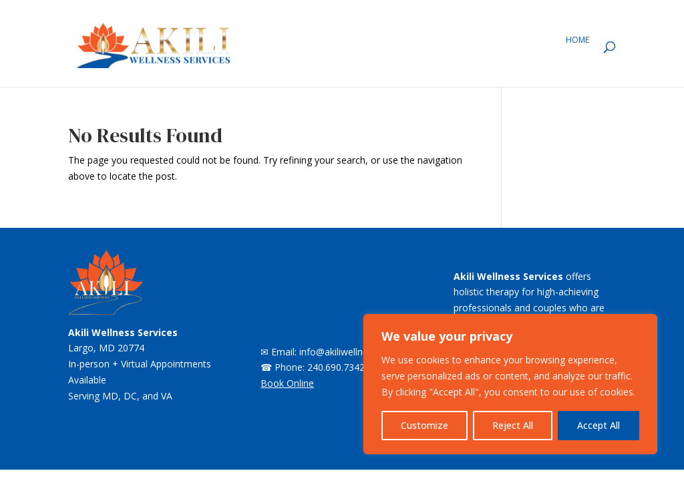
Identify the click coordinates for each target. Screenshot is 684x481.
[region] (510, 384)
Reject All (512, 425)
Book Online (287, 383)
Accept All (598, 425)
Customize (424, 425)
